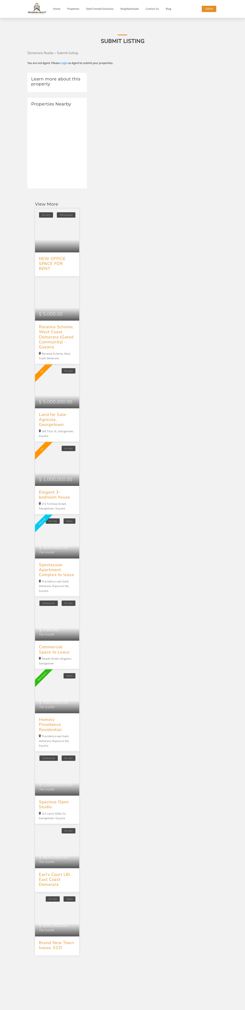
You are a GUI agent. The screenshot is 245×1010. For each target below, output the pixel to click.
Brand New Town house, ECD (56, 945)
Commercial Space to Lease (54, 649)
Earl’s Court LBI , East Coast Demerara (56, 880)
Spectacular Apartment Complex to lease (56, 570)
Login (209, 9)
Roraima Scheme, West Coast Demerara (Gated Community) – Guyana (56, 337)
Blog (168, 9)
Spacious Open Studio (54, 804)
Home (56, 9)
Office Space (66, 214)
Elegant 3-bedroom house (54, 494)
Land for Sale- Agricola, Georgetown (53, 420)
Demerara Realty (40, 53)
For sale (69, 370)
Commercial (48, 603)
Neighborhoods (129, 9)
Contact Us (152, 9)
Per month (46, 552)
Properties (73, 9)
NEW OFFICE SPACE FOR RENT (52, 264)
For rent (46, 214)
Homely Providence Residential (50, 725)
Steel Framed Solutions (100, 9)
